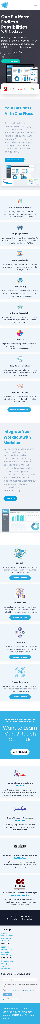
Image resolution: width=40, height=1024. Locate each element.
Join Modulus (20, 751)
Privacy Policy (29, 990)
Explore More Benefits (19, 410)
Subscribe (7, 994)
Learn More (10, 498)
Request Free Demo (10, 61)
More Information (20, 578)
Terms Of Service (15, 990)
